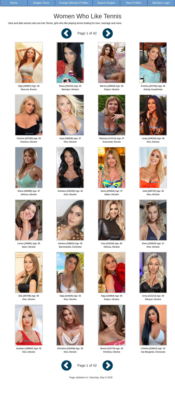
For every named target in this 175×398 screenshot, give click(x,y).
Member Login (161, 2)
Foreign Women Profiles (73, 2)
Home (13, 2)
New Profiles (134, 2)
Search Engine (106, 2)
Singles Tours (41, 2)
